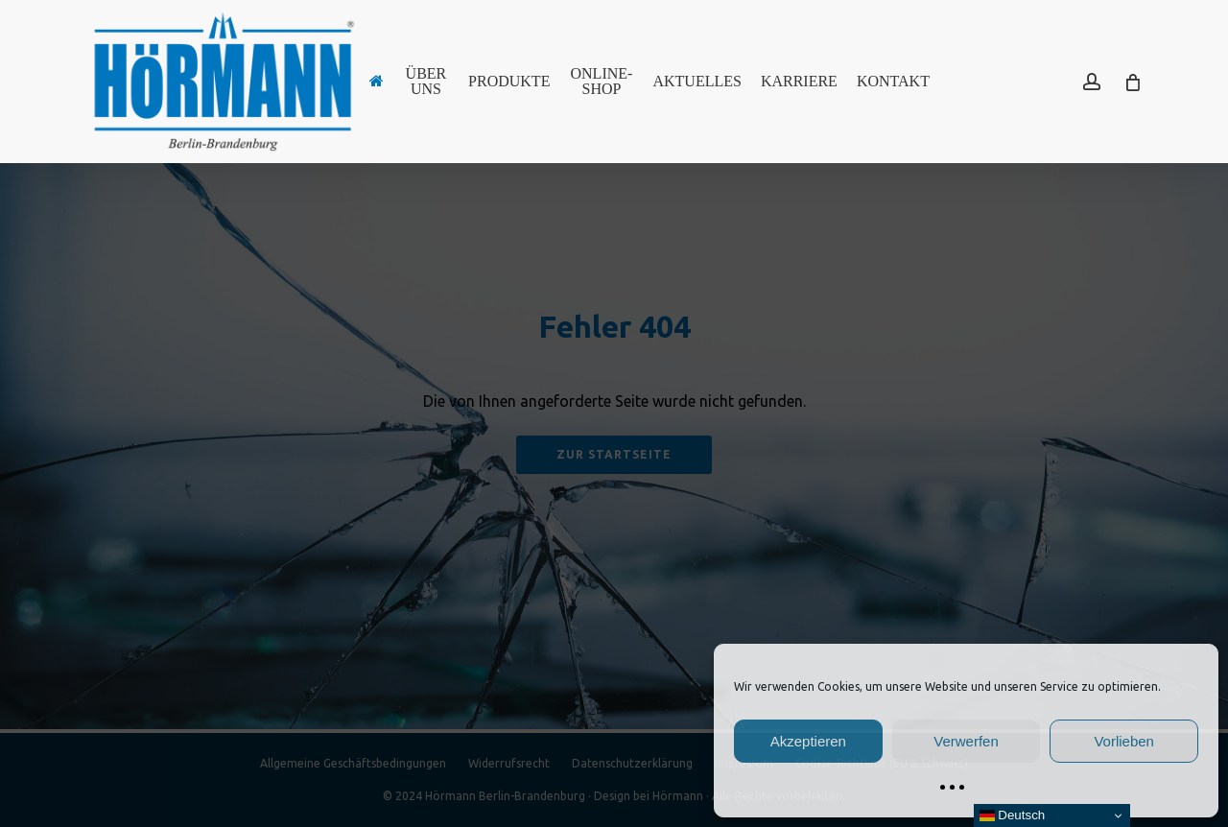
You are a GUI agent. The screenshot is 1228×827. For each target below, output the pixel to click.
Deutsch (1013, 815)
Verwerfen (966, 741)
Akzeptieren (808, 741)
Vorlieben (1124, 741)
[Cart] (1132, 81)
